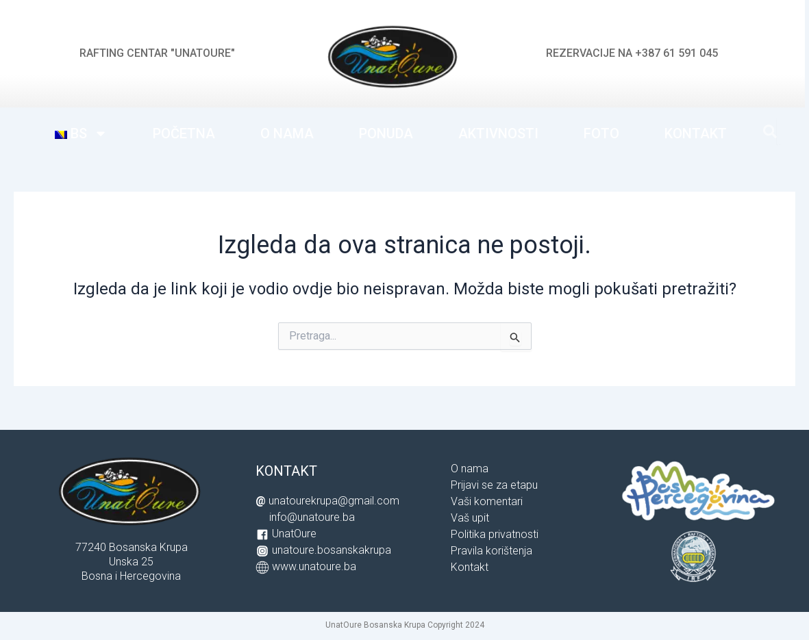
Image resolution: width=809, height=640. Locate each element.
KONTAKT (695, 133)
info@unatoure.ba (312, 517)
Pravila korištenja (491, 550)
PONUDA (386, 133)
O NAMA (287, 133)
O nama (469, 468)
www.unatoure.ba (314, 566)
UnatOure (294, 533)
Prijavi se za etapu (494, 484)
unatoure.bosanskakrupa (331, 549)
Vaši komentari (487, 501)
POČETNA (184, 133)
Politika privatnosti (494, 534)
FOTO (601, 133)
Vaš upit (470, 517)
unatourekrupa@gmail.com (334, 500)
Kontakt (469, 567)
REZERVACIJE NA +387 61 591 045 (632, 53)
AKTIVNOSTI (498, 133)
